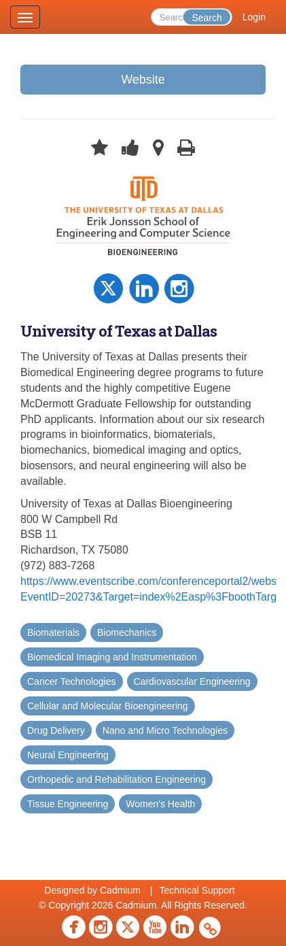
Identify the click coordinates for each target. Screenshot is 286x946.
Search (206, 17)
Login (254, 17)
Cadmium (120, 890)
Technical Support (196, 890)
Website (143, 79)
